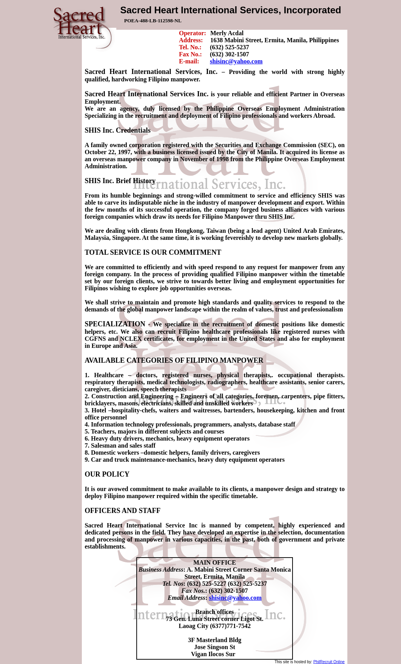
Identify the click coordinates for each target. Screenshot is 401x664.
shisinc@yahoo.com (236, 61)
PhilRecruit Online (329, 662)
